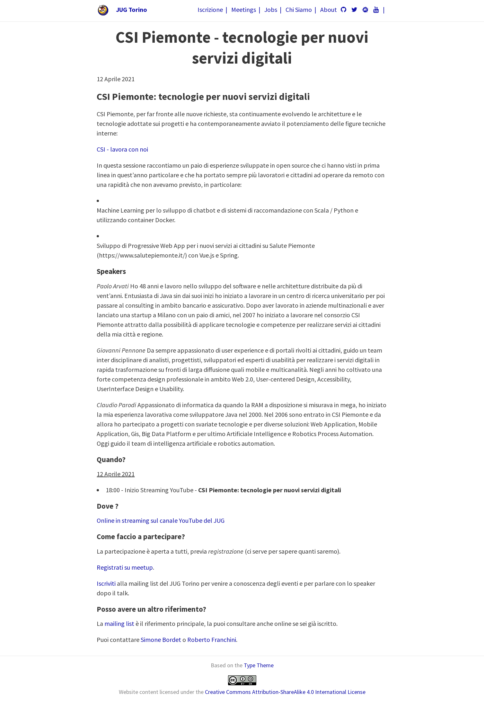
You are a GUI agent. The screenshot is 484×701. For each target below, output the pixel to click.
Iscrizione (210, 9)
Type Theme (259, 665)
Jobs (270, 9)
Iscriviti (106, 583)
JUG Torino (131, 9)
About (328, 9)
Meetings (243, 9)
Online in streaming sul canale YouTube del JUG (160, 520)
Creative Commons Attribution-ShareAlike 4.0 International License (285, 692)
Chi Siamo (299, 9)
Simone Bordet (161, 639)
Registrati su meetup (125, 567)
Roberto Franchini (211, 639)
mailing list (119, 623)
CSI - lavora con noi (122, 149)
